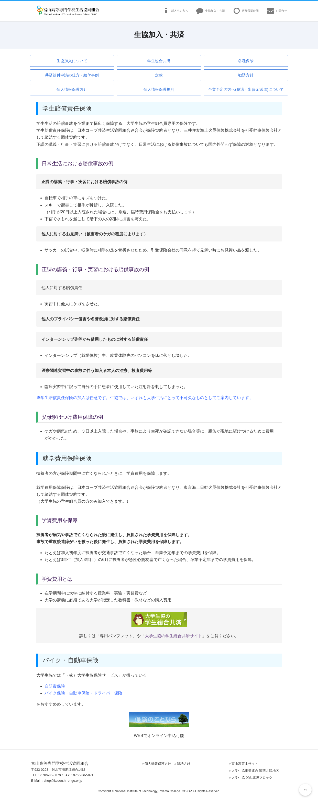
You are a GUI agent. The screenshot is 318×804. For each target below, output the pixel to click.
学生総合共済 (158, 61)
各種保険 (246, 61)
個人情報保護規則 (159, 89)
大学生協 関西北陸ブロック (252, 777)
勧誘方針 (246, 75)
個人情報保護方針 (72, 89)
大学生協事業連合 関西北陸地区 (255, 771)
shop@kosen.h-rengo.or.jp (63, 781)
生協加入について (72, 61)
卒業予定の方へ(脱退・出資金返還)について (246, 89)
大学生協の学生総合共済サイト (173, 636)
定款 (159, 75)
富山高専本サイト (245, 764)
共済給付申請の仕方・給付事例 (72, 75)
